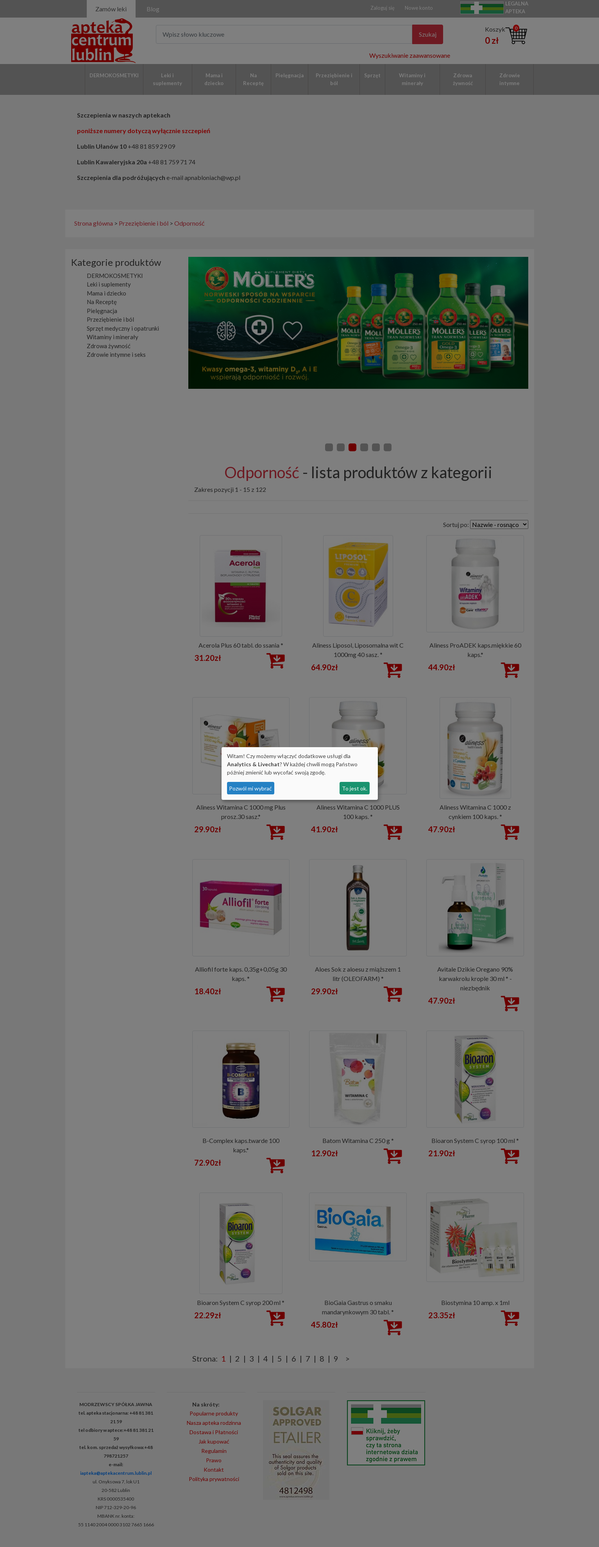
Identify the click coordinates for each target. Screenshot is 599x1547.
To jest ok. (354, 788)
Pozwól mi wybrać (250, 788)
